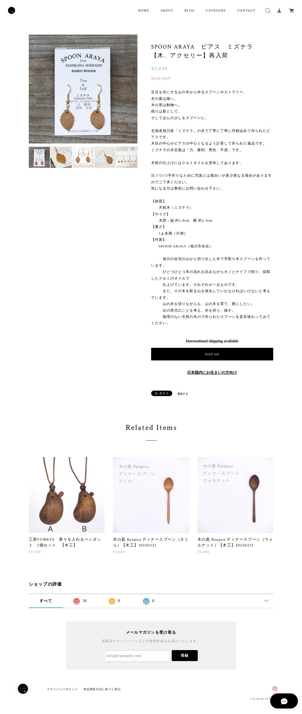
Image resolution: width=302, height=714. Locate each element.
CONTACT (246, 11)
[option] (83, 89)
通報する (182, 393)
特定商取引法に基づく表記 (102, 689)
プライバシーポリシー (62, 689)
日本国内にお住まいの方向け (212, 373)
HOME (143, 11)
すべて (45, 601)
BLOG (190, 11)
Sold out (212, 354)
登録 (184, 655)
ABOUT (167, 11)
